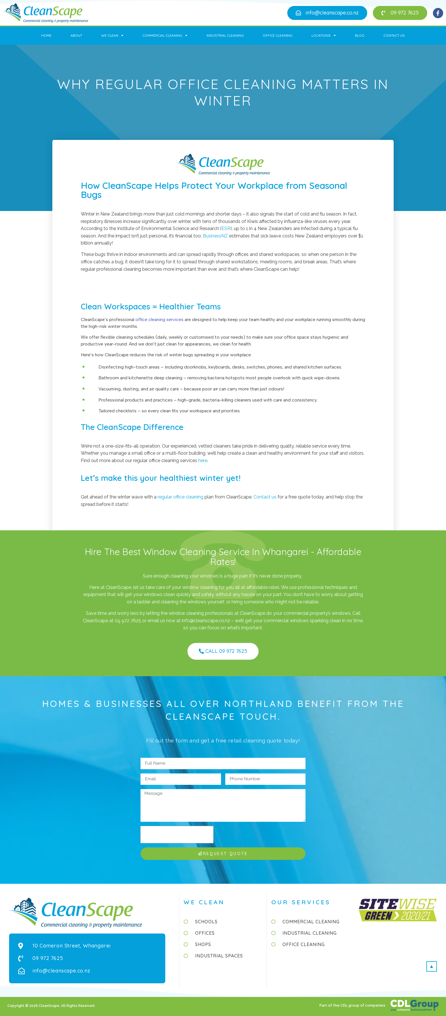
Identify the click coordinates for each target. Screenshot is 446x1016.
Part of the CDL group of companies (352, 1005)
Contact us (264, 497)
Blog (359, 35)
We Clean (112, 35)
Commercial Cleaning (165, 35)
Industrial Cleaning (225, 35)
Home (46, 35)
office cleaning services (159, 319)
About (76, 35)
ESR (226, 228)
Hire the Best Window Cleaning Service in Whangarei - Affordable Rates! (223, 556)
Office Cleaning (277, 35)
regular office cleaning (180, 497)
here (202, 460)
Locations (323, 35)
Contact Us (394, 35)
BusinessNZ (215, 236)
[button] (327, 13)
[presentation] (177, 834)
